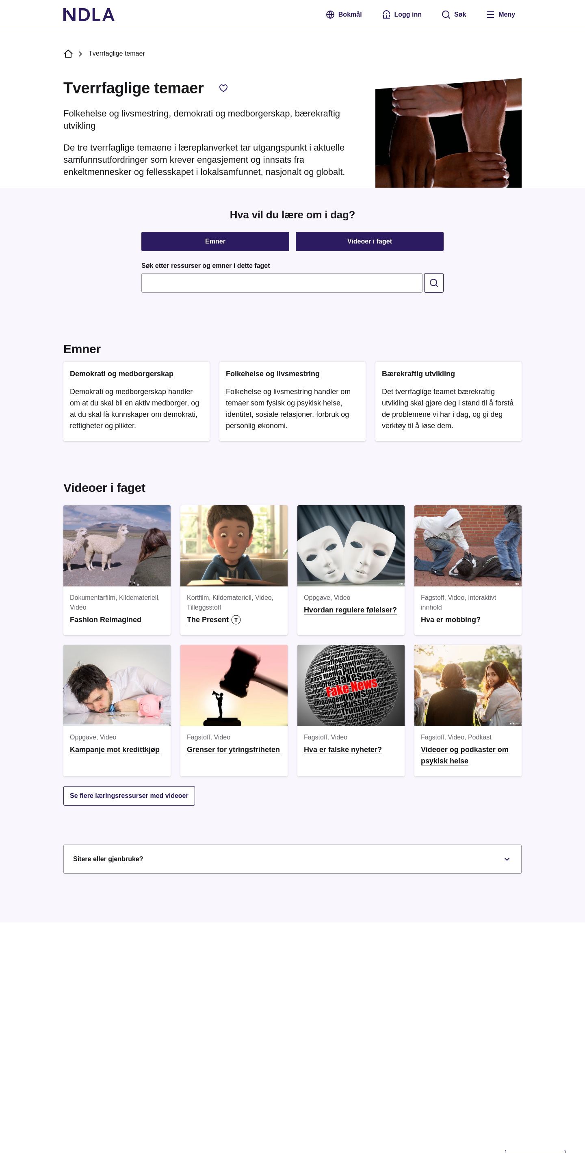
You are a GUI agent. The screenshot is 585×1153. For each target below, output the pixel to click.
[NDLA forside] (68, 54)
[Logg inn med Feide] (401, 14)
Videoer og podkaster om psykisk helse (465, 755)
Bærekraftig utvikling (418, 374)
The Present (214, 620)
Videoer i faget (369, 241)
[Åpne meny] (500, 14)
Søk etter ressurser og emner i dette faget (205, 265)
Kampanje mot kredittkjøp (115, 750)
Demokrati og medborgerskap (121, 374)
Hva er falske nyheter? (343, 750)
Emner (215, 241)
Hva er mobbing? (451, 620)
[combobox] (281, 283)
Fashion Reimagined (105, 620)
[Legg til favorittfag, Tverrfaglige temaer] (223, 88)
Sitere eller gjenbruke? (292, 859)
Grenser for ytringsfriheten (233, 750)
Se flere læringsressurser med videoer (129, 795)
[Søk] (453, 14)
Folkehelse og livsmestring (273, 374)
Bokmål (343, 14)
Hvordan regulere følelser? (350, 610)
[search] (434, 283)
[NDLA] (89, 14)
